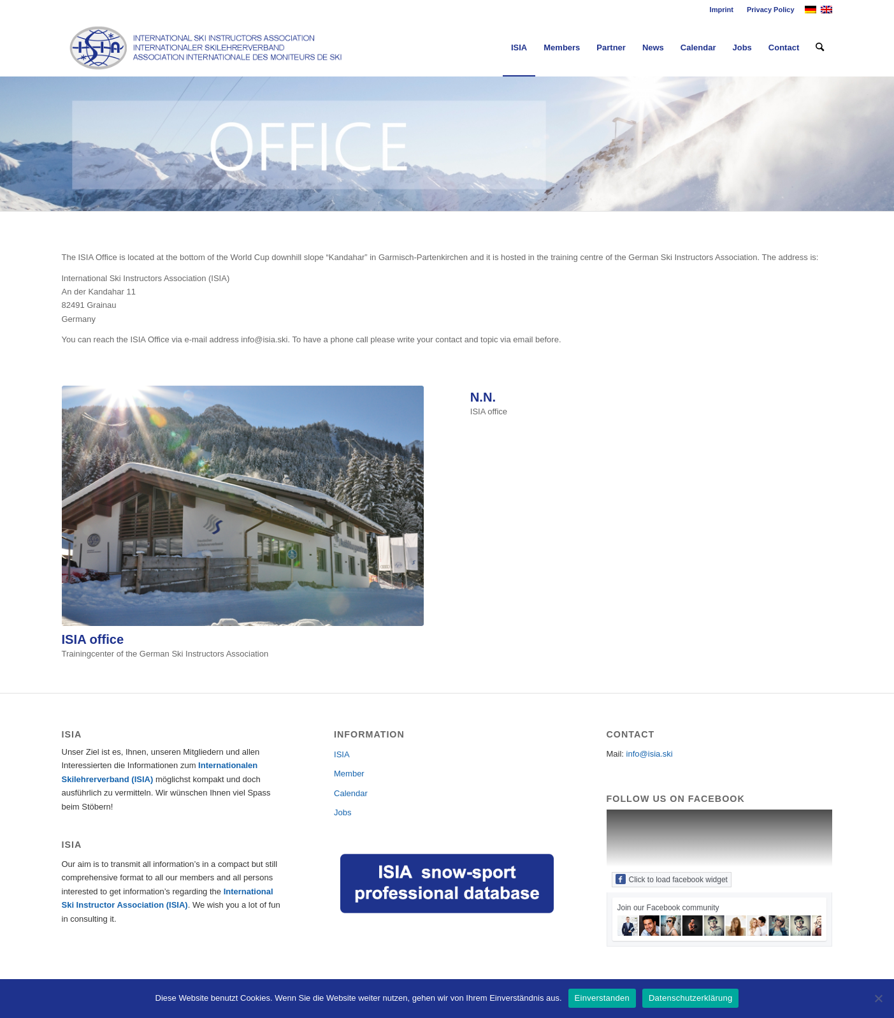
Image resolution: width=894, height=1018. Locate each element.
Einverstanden (602, 998)
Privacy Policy (771, 9)
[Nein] (878, 998)
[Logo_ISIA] (206, 48)
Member (349, 773)
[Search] (819, 48)
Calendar (351, 793)
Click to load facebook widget (672, 879)
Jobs (342, 812)
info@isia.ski (649, 754)
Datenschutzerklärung (690, 998)
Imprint (721, 9)
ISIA (342, 754)
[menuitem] (721, 9)
